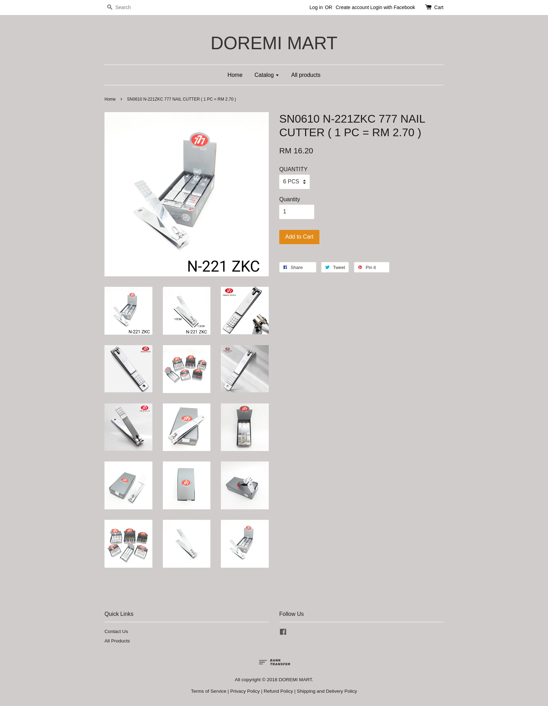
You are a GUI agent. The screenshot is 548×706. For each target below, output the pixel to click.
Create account (352, 7)
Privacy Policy (245, 691)
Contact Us (116, 631)
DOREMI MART (273, 43)
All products (305, 75)
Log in (316, 7)
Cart (439, 7)
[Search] (125, 7)
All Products (117, 640)
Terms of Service (208, 691)
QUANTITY (293, 169)
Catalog (266, 75)
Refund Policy (278, 691)
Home (235, 75)
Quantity (289, 199)
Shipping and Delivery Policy (327, 691)
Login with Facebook (392, 7)
